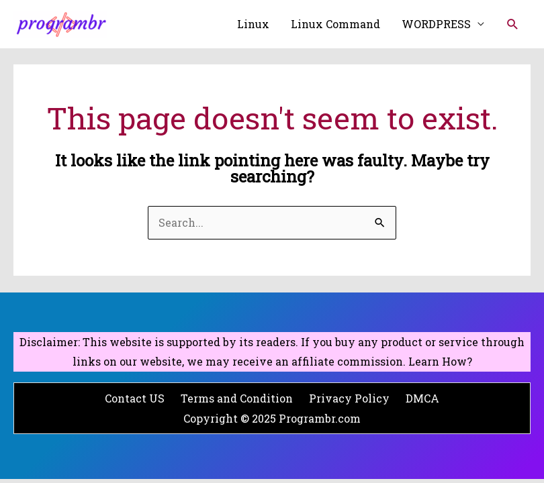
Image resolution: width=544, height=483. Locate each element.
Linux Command (335, 24)
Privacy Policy (349, 398)
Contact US (135, 398)
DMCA (422, 398)
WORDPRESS (436, 24)
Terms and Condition (237, 398)
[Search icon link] (513, 24)
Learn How (437, 361)
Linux (253, 24)
